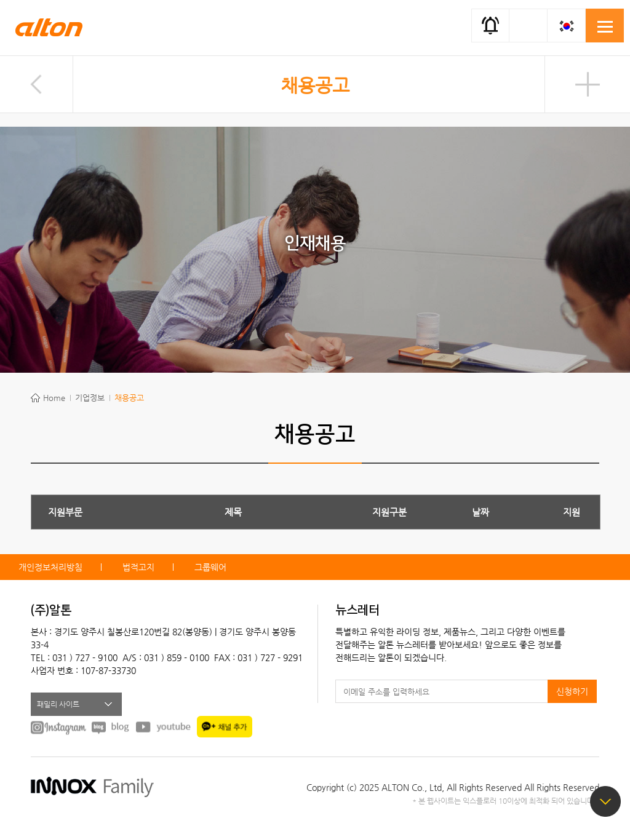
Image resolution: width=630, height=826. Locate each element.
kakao (224, 726)
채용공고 (315, 85)
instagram (58, 727)
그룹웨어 (210, 567)
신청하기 (572, 691)
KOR (566, 25)
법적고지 (138, 567)
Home (54, 397)
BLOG (111, 727)
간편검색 (528, 24)
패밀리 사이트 (58, 704)
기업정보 (90, 397)
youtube (163, 727)
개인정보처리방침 (50, 567)
